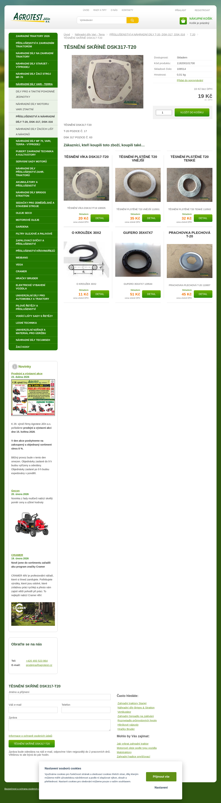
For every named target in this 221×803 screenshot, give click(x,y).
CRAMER (17, 554)
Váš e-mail (15, 704)
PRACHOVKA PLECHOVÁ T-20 (189, 234)
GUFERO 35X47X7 (138, 233)
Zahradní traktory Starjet (132, 703)
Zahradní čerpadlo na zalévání (136, 716)
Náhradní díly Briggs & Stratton (136, 707)
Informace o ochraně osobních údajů (30, 735)
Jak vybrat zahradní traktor (133, 743)
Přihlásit (180, 10)
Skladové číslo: (163, 68)
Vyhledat (133, 20)
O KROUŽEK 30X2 (86, 233)
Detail (100, 218)
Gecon (15, 490)
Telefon (66, 704)
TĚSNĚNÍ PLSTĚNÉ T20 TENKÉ (190, 158)
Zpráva (13, 717)
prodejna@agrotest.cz (39, 665)
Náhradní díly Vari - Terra (90, 34)
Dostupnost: (161, 57)
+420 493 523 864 (37, 660)
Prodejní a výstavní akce (26, 373)
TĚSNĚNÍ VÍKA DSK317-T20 (86, 157)
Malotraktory (124, 752)
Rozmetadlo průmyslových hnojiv (137, 720)
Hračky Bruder (126, 728)
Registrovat (202, 10)
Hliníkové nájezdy (128, 724)
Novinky (24, 366)
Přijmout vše (161, 776)
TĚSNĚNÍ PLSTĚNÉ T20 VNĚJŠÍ (138, 158)
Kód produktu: (162, 63)
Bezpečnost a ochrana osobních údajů (24, 788)
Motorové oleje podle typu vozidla (137, 747)
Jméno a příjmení (19, 691)
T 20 (192, 34)
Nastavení (161, 787)
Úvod (67, 34)
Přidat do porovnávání (190, 80)
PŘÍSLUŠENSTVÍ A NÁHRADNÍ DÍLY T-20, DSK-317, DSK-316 (147, 34)
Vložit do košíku (192, 112)
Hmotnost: (160, 74)
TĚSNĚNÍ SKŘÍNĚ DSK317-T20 (32, 743)
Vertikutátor (124, 711)
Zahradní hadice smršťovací (133, 756)
